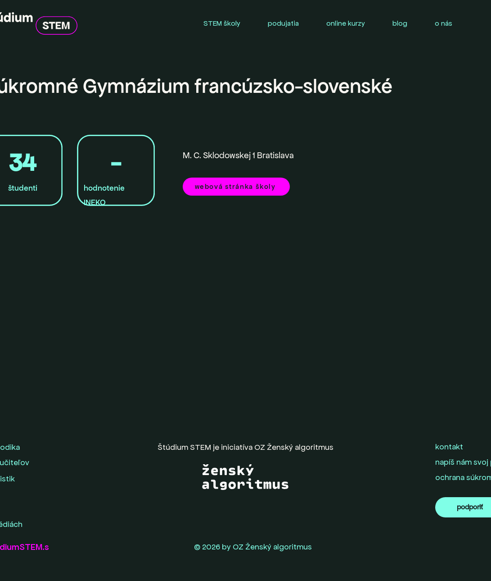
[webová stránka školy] (236, 187)
